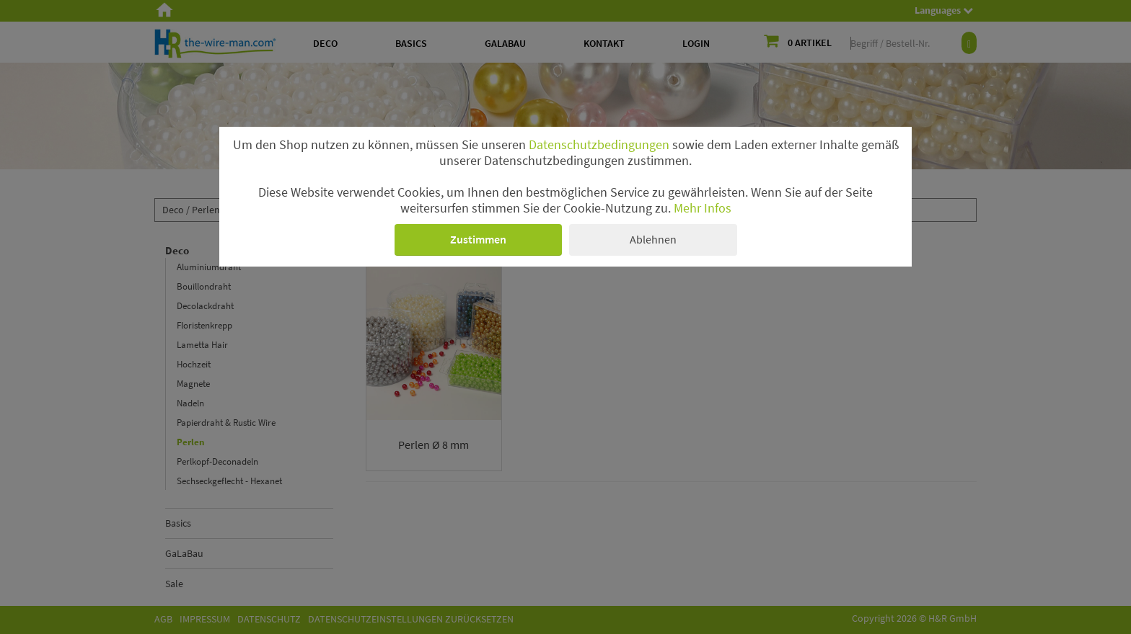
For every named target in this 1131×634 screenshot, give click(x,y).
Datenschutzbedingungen (599, 145)
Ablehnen (653, 239)
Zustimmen (478, 239)
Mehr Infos (702, 208)
